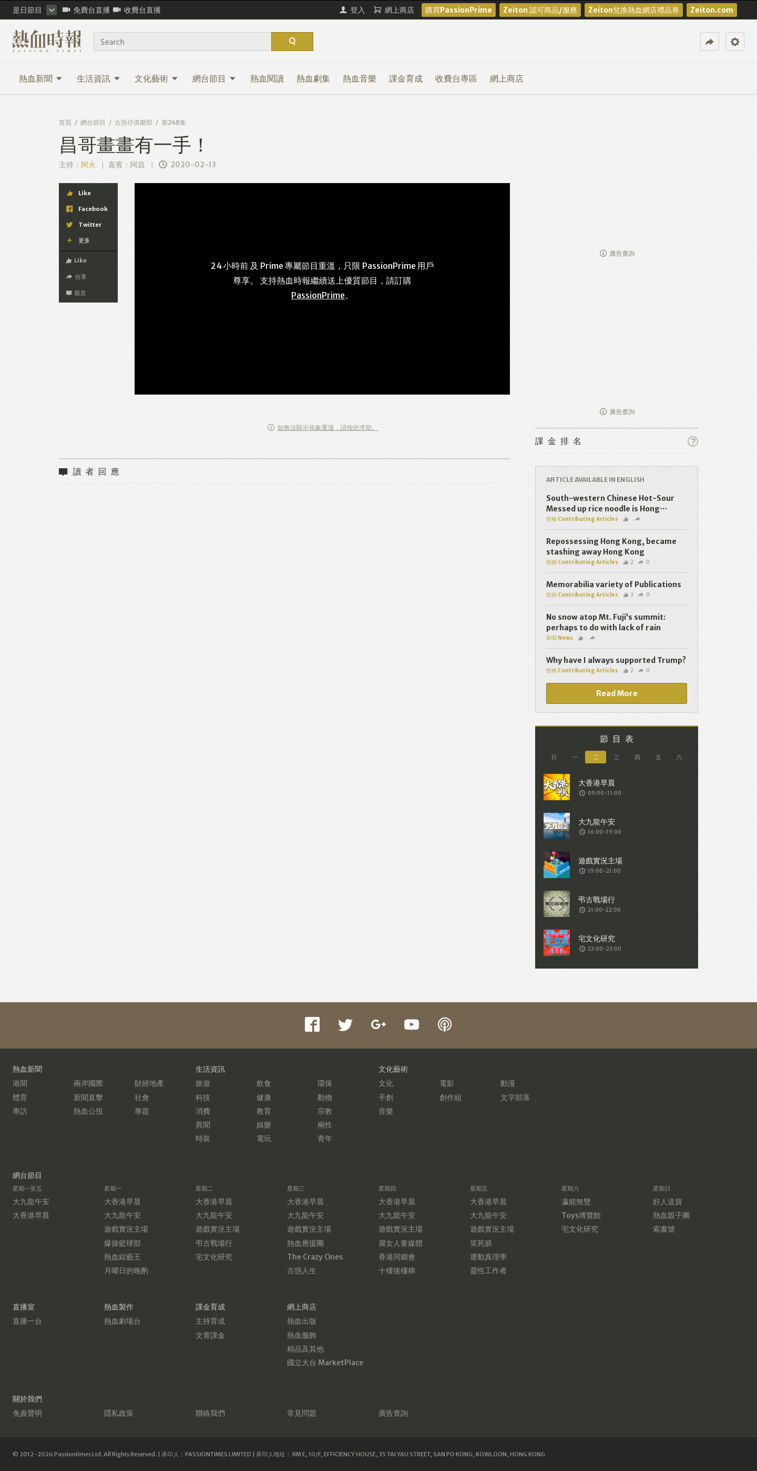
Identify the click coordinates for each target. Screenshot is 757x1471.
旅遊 (203, 1083)
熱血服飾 (301, 1335)
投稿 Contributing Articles (582, 519)
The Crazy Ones (315, 1257)
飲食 (264, 1083)
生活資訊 (98, 78)
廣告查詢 (617, 253)
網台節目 (214, 78)
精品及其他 (305, 1349)
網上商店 (507, 78)
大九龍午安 (31, 1201)
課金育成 (406, 78)
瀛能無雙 (576, 1201)
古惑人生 (301, 1270)
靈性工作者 (488, 1270)
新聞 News (559, 637)
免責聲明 (27, 1413)
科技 (203, 1097)
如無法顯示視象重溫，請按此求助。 (323, 427)
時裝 (203, 1138)
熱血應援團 (305, 1243)
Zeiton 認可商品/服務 (540, 10)
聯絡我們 (210, 1413)
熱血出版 (301, 1321)
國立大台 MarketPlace (325, 1362)
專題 (142, 1111)
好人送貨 (667, 1201)
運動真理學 (488, 1257)
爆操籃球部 (122, 1243)
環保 (325, 1083)
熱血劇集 (313, 78)
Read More (617, 693)
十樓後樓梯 (396, 1270)
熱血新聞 (41, 78)
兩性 (325, 1125)
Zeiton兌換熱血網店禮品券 (633, 10)
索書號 (664, 1229)
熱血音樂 (359, 78)
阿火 (88, 164)
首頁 (65, 122)
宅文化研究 (214, 1257)
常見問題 (301, 1413)
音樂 (385, 1111)
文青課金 (210, 1335)
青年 (325, 1138)
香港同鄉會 (396, 1257)
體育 (20, 1097)
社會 (142, 1097)
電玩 (264, 1138)
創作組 (450, 1097)
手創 (385, 1097)
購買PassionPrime (458, 10)
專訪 (20, 1111)
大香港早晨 (31, 1215)
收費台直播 (137, 10)
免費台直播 (86, 10)
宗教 (325, 1111)
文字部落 (515, 1097)
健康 (264, 1097)
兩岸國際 (88, 1083)
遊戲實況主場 (126, 1229)
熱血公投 (88, 1111)
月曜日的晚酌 (126, 1270)
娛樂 (264, 1125)
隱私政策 (119, 1413)
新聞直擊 (88, 1097)
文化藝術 (156, 78)
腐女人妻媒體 (400, 1243)
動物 (325, 1097)
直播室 (24, 1307)
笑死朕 (481, 1243)
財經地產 (149, 1083)
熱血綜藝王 (122, 1257)
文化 (385, 1083)
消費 (203, 1111)
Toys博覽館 (581, 1215)
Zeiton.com (711, 10)
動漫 (507, 1083)
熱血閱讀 (267, 78)
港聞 (20, 1083)
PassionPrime (318, 295)
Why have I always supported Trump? (616, 660)
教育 (264, 1111)
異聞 (203, 1125)
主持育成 (210, 1321)
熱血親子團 (671, 1215)
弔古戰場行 (214, 1243)
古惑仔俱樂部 (133, 122)
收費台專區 (456, 78)
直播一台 (27, 1321)
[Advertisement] (616, 177)
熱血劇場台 (122, 1321)
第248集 (173, 122)
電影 (446, 1083)
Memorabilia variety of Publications (613, 584)
